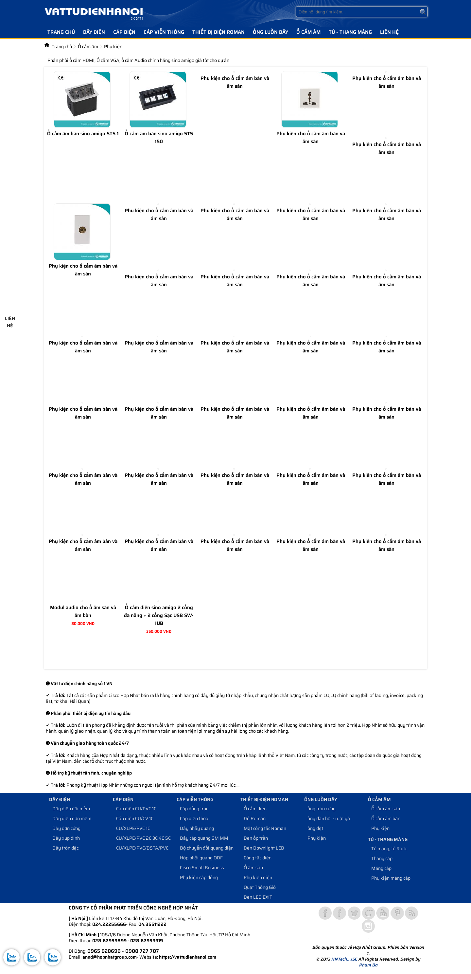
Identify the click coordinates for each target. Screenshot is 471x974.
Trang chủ (61, 32)
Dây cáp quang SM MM (204, 838)
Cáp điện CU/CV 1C (134, 818)
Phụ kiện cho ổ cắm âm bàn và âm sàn (235, 82)
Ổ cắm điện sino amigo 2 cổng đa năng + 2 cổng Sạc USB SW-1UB (159, 615)
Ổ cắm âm (308, 32)
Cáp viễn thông (164, 32)
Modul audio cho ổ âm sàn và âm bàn (83, 611)
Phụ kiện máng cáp (390, 878)
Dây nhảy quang (197, 828)
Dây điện (94, 32)
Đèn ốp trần (256, 838)
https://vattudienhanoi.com (187, 957)
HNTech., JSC (344, 959)
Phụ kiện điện (258, 877)
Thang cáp (381, 858)
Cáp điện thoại (195, 818)
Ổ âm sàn (253, 867)
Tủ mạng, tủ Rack (389, 848)
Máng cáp (381, 868)
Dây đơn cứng (66, 828)
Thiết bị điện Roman (218, 32)
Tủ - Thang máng (350, 32)
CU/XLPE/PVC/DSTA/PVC (142, 848)
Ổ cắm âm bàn (385, 818)
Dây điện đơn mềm (71, 818)
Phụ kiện (316, 838)
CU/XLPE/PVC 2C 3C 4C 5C (143, 838)
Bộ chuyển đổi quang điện (207, 848)
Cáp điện (124, 32)
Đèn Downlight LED (264, 848)
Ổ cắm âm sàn (385, 808)
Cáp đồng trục (194, 808)
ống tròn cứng (321, 808)
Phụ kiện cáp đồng (199, 877)
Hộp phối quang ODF (201, 857)
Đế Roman (255, 818)
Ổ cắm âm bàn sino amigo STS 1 (83, 134)
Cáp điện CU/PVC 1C (136, 808)
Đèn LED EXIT (258, 897)
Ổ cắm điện (255, 808)
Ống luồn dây (270, 32)
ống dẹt (315, 828)
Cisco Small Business (202, 867)
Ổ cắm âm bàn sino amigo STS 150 (159, 137)
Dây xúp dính (66, 838)
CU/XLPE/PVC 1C (133, 828)
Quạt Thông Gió (260, 887)
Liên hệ (389, 32)
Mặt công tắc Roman (265, 828)
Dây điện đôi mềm (71, 808)
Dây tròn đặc (65, 848)
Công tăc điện (257, 857)
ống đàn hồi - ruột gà (328, 818)
